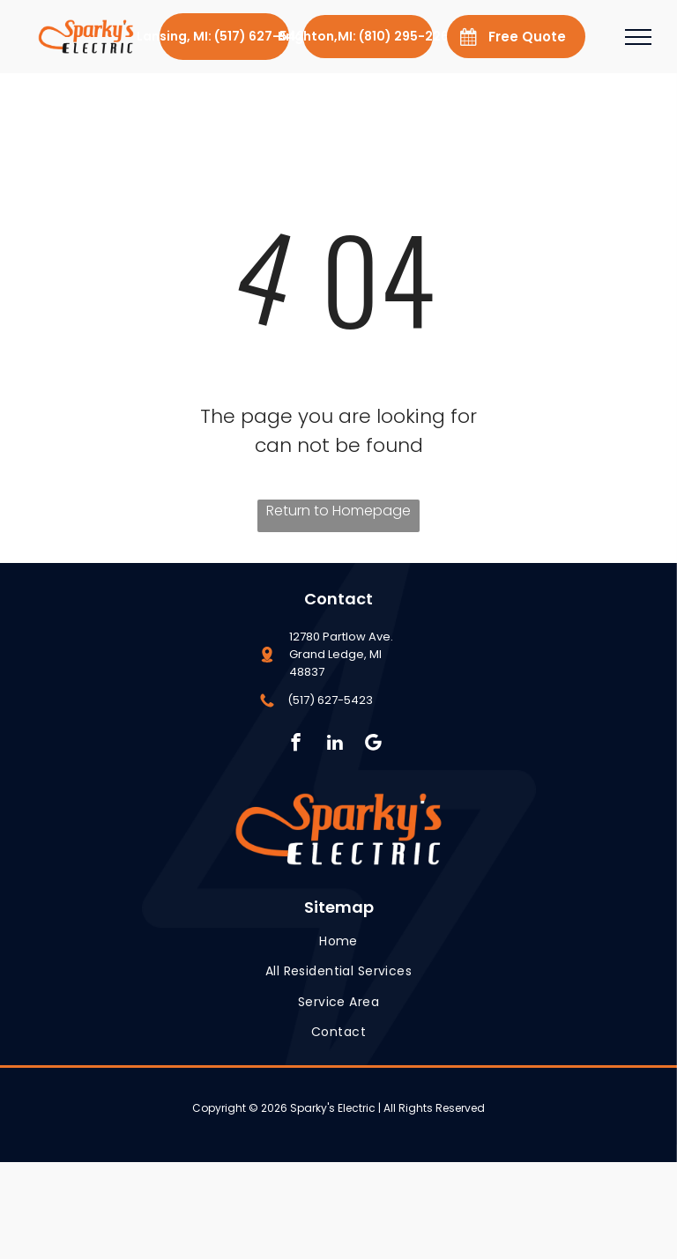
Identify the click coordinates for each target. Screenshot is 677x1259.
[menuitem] (338, 941)
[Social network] (373, 744)
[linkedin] (334, 744)
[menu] (638, 37)
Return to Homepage (338, 510)
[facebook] (295, 744)
